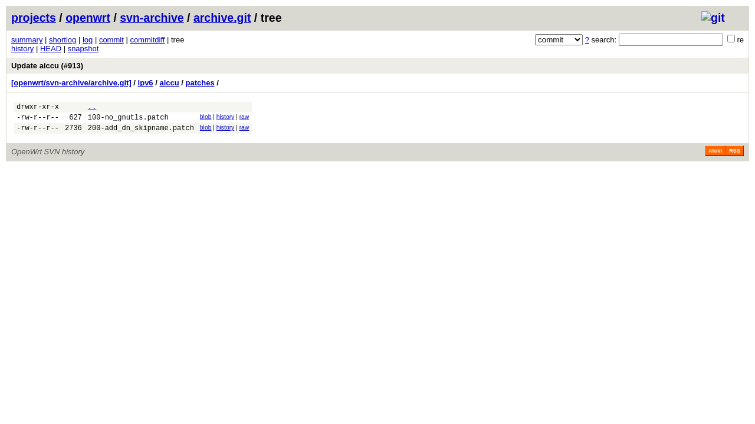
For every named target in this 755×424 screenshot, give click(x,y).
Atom (715, 156)
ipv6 (145, 82)
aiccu (169, 82)
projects (33, 17)
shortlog (62, 39)
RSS (734, 156)
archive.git (222, 17)
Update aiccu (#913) (47, 65)
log (88, 39)
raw (244, 118)
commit (111, 39)
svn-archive (151, 17)
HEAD (50, 48)
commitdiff (147, 39)
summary (26, 39)
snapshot (83, 48)
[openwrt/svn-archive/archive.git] (71, 82)
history (22, 48)
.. (92, 108)
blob (206, 118)
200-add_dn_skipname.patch (141, 133)
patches (200, 82)
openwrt (87, 17)
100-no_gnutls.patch (128, 120)
